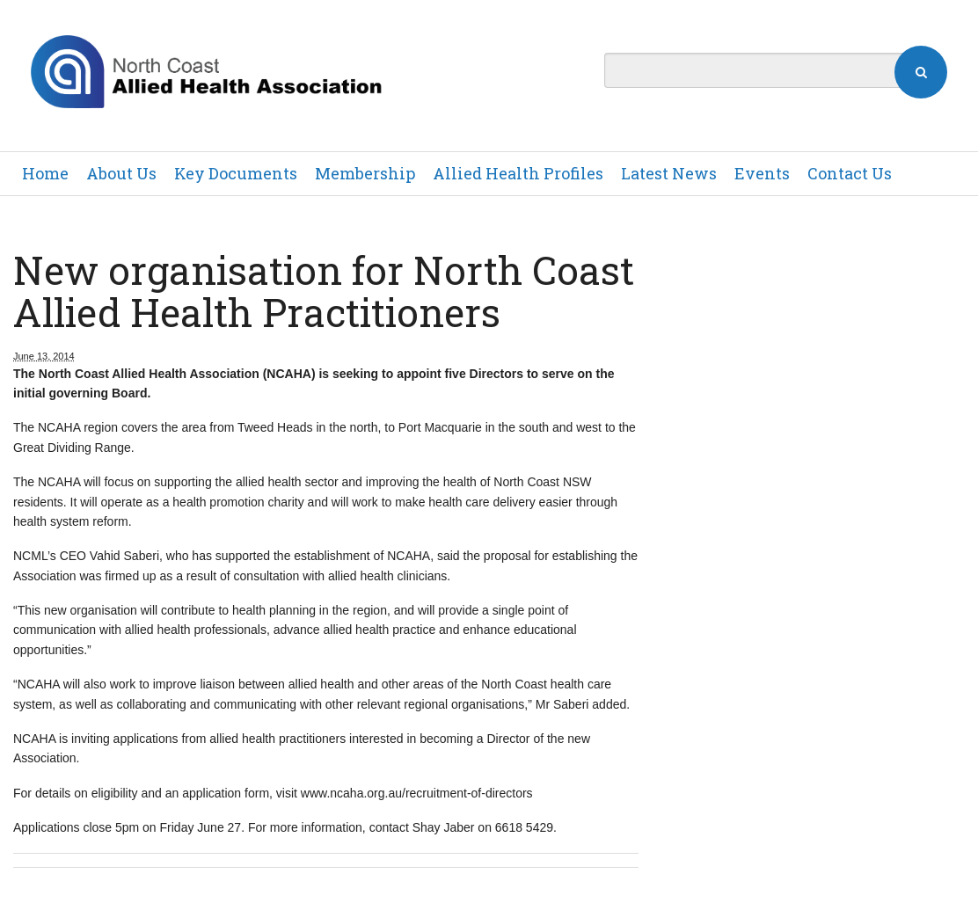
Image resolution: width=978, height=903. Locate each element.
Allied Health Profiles (518, 173)
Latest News (669, 173)
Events (762, 173)
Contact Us (849, 173)
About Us (121, 173)
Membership (365, 173)
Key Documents (235, 173)
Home (45, 173)
